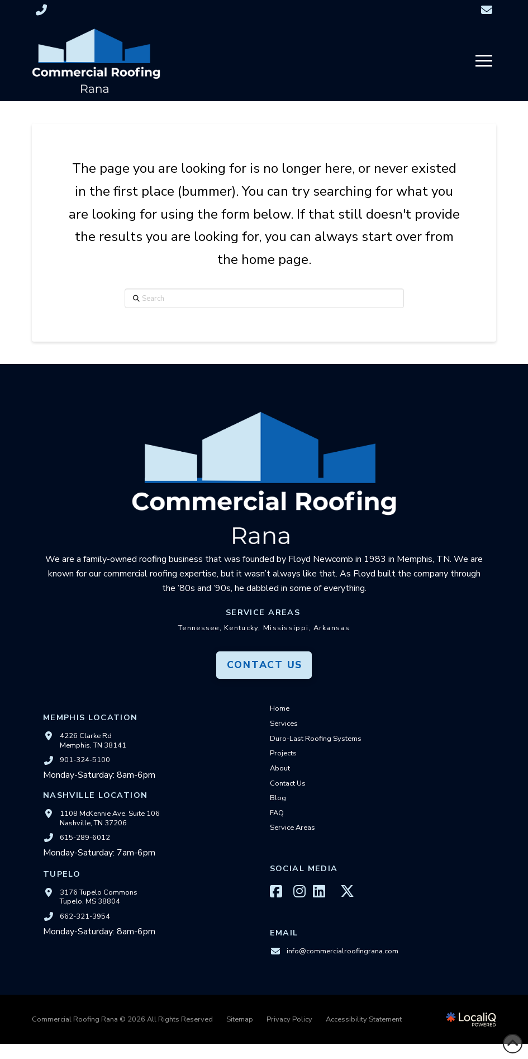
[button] (484, 61)
